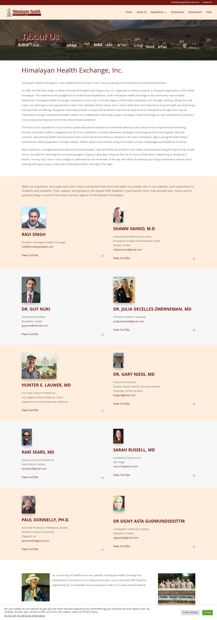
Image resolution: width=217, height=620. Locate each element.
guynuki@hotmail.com (35, 326)
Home (129, 12)
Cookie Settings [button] (190, 612)
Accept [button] (207, 612)
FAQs (209, 12)
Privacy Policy (90, 612)
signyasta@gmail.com (126, 538)
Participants (177, 12)
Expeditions (157, 12)
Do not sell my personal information (24, 616)
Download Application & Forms (185, 3)
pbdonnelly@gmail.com (35, 541)
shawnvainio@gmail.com (127, 250)
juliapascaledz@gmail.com (128, 322)
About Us (141, 12)
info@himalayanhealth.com (38, 247)
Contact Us (207, 3)
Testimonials (195, 12)
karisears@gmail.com (34, 469)
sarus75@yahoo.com (125, 467)
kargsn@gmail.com (124, 395)
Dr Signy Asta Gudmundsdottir (149, 520)
